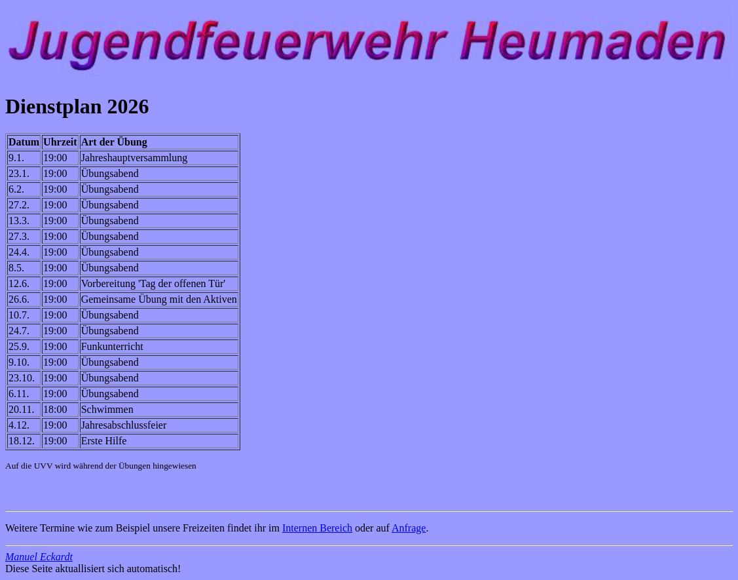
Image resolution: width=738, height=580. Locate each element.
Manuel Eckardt (39, 556)
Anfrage (409, 527)
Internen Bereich (317, 527)
